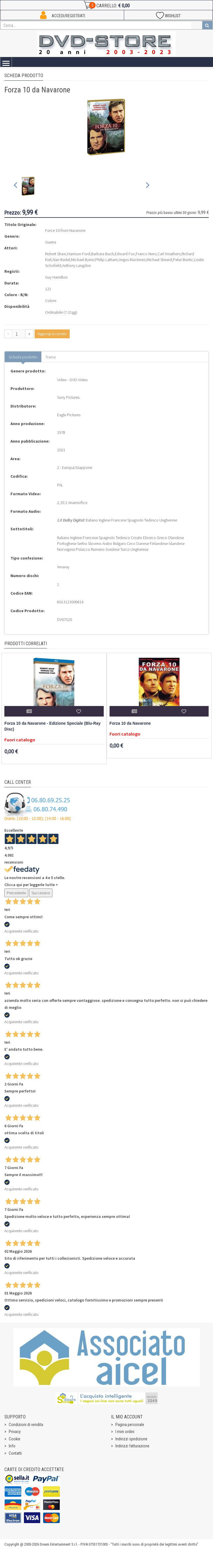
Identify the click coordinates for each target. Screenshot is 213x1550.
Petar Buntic (183, 259)
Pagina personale (129, 1424)
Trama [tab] (50, 357)
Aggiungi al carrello (52, 334)
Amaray (63, 566)
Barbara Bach (102, 253)
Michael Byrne (82, 259)
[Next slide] (147, 186)
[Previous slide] (16, 186)
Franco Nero (146, 253)
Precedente (16, 892)
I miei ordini (124, 1431)
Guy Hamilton (56, 277)
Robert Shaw (55, 253)
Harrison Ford (78, 253)
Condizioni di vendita (26, 1424)
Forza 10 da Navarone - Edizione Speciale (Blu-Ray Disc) (52, 726)
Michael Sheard (159, 259)
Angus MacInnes (132, 259)
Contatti (15, 1453)
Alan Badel (61, 259)
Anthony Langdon (76, 265)
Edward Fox (125, 253)
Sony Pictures (68, 397)
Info (12, 1446)
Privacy (15, 1431)
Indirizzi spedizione (131, 1439)
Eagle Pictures (68, 414)
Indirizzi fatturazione (132, 1446)
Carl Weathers (169, 253)
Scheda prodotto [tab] (23, 357)
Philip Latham (106, 259)
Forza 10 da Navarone (130, 723)
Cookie (14, 1439)
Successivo (40, 892)
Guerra (50, 242)
